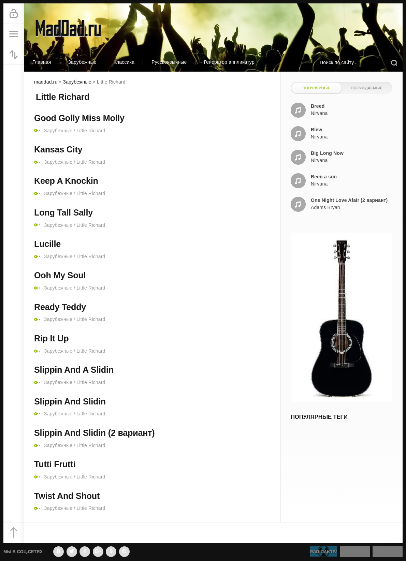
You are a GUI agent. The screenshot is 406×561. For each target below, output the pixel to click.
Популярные (316, 88)
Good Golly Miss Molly (79, 118)
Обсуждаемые (366, 88)
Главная (41, 62)
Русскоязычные (169, 62)
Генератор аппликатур (229, 62)
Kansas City (58, 149)
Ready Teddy (60, 307)
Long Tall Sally (63, 212)
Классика (124, 62)
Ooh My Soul (60, 275)
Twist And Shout (67, 496)
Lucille (47, 244)
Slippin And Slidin (70, 401)
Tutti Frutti (54, 464)
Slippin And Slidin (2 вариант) (94, 433)
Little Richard (90, 130)
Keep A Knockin (66, 181)
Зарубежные (82, 62)
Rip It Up (51, 338)
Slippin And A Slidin (74, 369)
